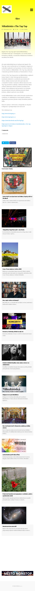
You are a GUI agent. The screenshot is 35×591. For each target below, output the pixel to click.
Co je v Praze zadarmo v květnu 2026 (12, 269)
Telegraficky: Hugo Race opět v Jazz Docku (13, 229)
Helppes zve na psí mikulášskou (11, 394)
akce (22, 29)
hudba (25, 29)
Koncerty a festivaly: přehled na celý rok (13, 331)
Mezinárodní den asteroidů (9, 526)
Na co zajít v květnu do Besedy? (11, 300)
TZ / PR (16, 29)
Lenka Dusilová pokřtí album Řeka (11, 454)
